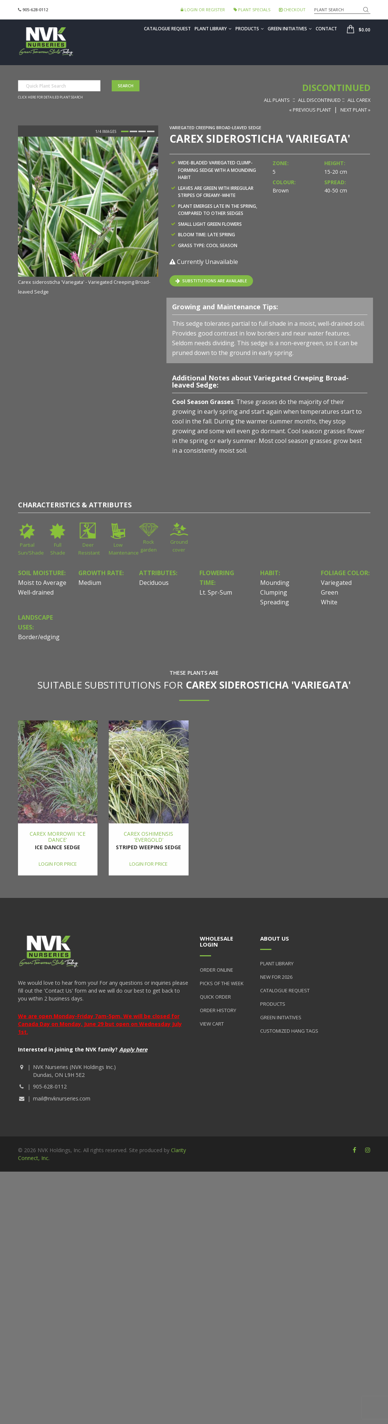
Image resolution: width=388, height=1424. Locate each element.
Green (329, 592)
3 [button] (142, 131)
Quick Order (215, 996)
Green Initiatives (290, 28)
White (329, 602)
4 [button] (150, 131)
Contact (326, 28)
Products (249, 28)
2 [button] (133, 131)
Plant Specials (252, 9)
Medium (89, 583)
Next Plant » (355, 109)
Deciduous (154, 583)
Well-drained (36, 592)
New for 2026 (276, 977)
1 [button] (125, 131)
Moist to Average (42, 583)
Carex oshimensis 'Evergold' (148, 836)
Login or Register (203, 9)
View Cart (212, 1023)
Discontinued (336, 87)
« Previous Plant (310, 109)
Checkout (292, 9)
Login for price (58, 863)
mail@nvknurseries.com (61, 1098)
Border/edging (39, 637)
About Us (274, 938)
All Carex (359, 100)
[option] (88, 216)
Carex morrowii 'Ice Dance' (57, 836)
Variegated (336, 583)
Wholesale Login (216, 941)
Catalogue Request (167, 28)
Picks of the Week (222, 983)
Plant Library (213, 28)
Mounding (274, 583)
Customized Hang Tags (289, 1030)
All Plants (277, 100)
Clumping (273, 592)
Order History (218, 1010)
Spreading (274, 602)
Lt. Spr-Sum (215, 592)
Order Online (216, 969)
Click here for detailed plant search (50, 97)
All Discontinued (319, 100)
